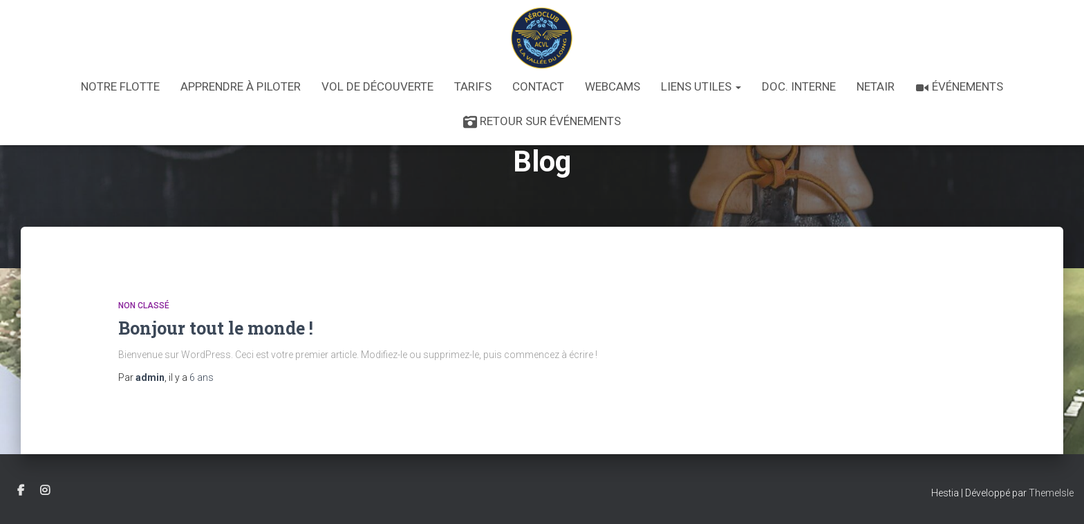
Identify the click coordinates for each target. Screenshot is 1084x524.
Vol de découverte (377, 86)
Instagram (45, 491)
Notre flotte (120, 86)
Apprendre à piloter (240, 86)
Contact (538, 86)
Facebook (20, 491)
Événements (959, 87)
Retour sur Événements (542, 121)
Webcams (612, 86)
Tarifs (473, 86)
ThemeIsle (1051, 492)
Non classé (143, 305)
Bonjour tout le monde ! (215, 328)
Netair (876, 86)
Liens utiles (701, 86)
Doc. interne (799, 86)
